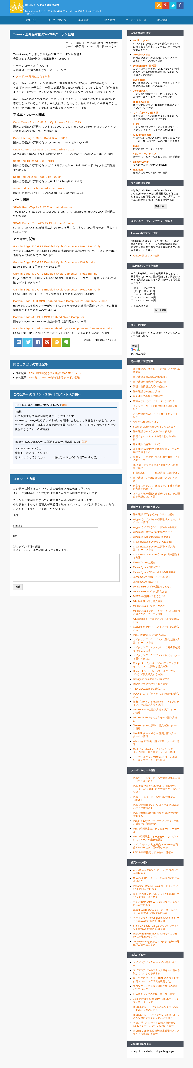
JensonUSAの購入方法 (145, 586)
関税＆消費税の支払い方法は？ (150, 390)
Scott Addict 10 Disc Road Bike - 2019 (38, 192)
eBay (136, 150)
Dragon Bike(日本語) (145, 70)
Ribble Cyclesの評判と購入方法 (150, 688)
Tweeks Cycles (142, 59)
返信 (64, 409)
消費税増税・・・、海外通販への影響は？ (156, 477)
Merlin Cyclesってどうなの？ (149, 610)
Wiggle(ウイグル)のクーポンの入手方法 (155, 531)
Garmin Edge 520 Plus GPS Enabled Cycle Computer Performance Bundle (62, 332)
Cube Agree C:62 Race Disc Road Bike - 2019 (44, 153)
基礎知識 (83, 24)
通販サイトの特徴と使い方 (145, 511)
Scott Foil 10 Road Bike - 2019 (33, 165)
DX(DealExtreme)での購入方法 (150, 596)
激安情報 (162, 24)
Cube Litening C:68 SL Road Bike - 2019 (40, 142)
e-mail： (18, 529)
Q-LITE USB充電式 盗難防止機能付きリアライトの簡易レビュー (156, 1037)
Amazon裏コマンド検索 (144, 237)
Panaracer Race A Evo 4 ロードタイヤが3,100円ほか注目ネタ (155, 892)
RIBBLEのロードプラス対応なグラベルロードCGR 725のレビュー (156, 1013)
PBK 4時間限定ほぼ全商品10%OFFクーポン (55, 377)
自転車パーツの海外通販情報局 (55, 5)
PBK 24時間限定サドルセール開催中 (153, 856)
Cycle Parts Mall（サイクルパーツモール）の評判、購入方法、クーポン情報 (154, 755)
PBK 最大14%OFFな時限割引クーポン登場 (54, 381)
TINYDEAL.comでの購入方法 (149, 693)
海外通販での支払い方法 (146, 395)
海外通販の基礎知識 (142, 365)
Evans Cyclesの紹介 (144, 566)
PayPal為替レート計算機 (145, 270)
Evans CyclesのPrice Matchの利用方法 (154, 576)
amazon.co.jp (141, 166)
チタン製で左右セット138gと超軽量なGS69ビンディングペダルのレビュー (154, 1029)
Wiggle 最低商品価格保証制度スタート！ (155, 541)
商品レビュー (138, 959)
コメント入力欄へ (68, 399)
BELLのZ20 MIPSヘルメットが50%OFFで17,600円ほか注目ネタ (156, 900)
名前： (17, 519)
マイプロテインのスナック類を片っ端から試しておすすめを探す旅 (156, 976)
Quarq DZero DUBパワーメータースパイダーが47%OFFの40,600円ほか (155, 916)
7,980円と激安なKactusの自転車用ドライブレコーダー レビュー (156, 1005)
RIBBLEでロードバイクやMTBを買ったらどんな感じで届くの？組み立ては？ (156, 1021)
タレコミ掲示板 (57, 24)
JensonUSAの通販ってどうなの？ (152, 581)
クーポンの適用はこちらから (33, 80)
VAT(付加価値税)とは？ (146, 426)
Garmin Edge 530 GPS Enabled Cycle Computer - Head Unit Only (57, 250)
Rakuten (138, 174)
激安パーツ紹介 (139, 866)
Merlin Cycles (141, 45)
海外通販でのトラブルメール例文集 (152, 435)
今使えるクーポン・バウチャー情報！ (152, 225)
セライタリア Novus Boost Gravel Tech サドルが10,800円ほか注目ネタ (156, 924)
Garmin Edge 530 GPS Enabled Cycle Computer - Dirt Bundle (54, 266)
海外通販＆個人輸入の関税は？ (150, 381)
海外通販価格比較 (141, 187)
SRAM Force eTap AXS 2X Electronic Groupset (44, 227)
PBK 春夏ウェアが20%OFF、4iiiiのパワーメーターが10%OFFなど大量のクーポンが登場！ (156, 793)
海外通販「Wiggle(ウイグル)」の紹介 (153, 518)
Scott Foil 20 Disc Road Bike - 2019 (37, 181)
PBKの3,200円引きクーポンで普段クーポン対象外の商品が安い (156, 827)
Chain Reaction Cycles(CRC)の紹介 (152, 546)
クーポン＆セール (136, 24)
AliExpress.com (142, 139)
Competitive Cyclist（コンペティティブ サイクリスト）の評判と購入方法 (156, 669)
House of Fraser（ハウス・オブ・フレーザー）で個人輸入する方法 (155, 677)
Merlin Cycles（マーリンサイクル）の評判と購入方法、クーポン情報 (156, 617)
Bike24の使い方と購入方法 (148, 605)
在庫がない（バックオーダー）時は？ (154, 405)
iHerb (136, 128)
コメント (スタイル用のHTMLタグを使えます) (40, 554)
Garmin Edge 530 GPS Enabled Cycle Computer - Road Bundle (55, 278)
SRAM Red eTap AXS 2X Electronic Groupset (43, 211)
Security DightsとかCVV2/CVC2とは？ (154, 431)
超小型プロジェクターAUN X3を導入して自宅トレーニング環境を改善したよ (156, 984)
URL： (17, 540)
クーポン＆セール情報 (143, 774)
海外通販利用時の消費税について (151, 386)
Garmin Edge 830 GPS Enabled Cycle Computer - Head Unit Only (57, 293)
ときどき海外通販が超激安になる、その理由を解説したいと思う (156, 500)
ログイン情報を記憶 (28, 550)
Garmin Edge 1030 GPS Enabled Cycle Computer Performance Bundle (60, 305)
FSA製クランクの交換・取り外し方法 (154, 998)
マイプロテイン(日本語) (146, 117)
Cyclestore (139, 84)
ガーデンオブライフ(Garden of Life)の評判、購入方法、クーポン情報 (155, 763)
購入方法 (109, 24)
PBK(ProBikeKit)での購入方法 (149, 639)
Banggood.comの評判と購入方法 (151, 683)
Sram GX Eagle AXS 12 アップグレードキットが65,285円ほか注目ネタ (156, 932)
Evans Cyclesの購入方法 (146, 571)
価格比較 (30, 24)
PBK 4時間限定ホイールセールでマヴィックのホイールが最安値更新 (156, 843)
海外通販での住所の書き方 (148, 400)
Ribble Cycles (141, 106)
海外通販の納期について (146, 448)
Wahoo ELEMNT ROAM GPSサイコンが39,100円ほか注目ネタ (155, 940)
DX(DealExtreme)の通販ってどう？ (152, 591)
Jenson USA (140, 95)
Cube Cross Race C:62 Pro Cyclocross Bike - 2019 (47, 126)
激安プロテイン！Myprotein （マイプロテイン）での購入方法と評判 (156, 708)
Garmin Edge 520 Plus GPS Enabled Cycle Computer (48, 321)
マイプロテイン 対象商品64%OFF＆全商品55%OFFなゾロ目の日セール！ (155, 850)
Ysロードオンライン (144, 158)
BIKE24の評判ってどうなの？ (149, 600)
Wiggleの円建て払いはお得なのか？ (153, 536)
